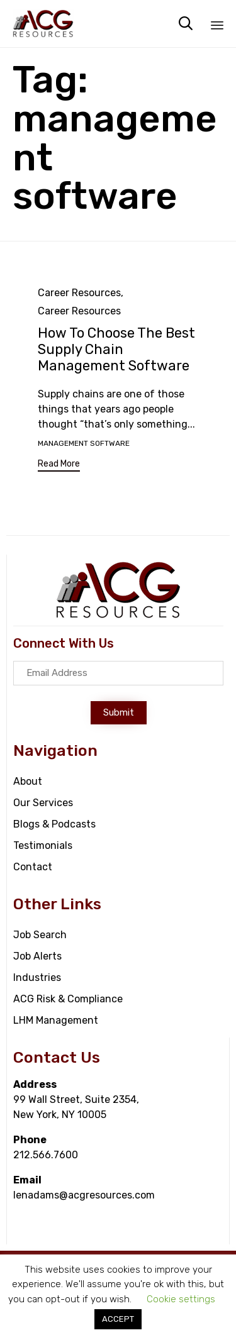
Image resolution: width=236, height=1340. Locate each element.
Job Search (40, 935)
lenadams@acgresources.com (84, 1195)
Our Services (43, 803)
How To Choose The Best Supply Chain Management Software (116, 349)
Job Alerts (37, 956)
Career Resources (79, 293)
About (27, 781)
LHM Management (55, 1020)
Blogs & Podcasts (54, 824)
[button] (59, 465)
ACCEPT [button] (118, 1319)
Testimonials (42, 845)
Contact (32, 867)
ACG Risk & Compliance (68, 999)
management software (84, 443)
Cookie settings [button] (181, 1299)
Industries (37, 977)
